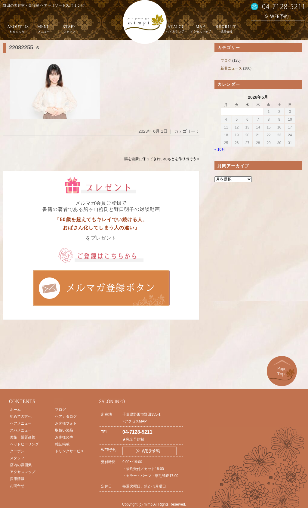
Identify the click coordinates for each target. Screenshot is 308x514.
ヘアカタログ (66, 416)
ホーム (15, 409)
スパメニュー (21, 430)
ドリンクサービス (69, 451)
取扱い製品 (64, 430)
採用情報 (17, 479)
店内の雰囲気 (21, 465)
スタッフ (17, 458)
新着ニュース (231, 68)
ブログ (225, 60)
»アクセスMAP (134, 421)
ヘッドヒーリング (24, 444)
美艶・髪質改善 (22, 437)
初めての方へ (21, 416)
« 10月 (219, 149)
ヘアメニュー (21, 423)
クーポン (17, 451)
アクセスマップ (22, 472)
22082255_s (24, 48)
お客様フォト (66, 423)
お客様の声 (64, 437)
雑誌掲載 (62, 444)
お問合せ (17, 486)
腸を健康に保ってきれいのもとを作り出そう (160, 159)
